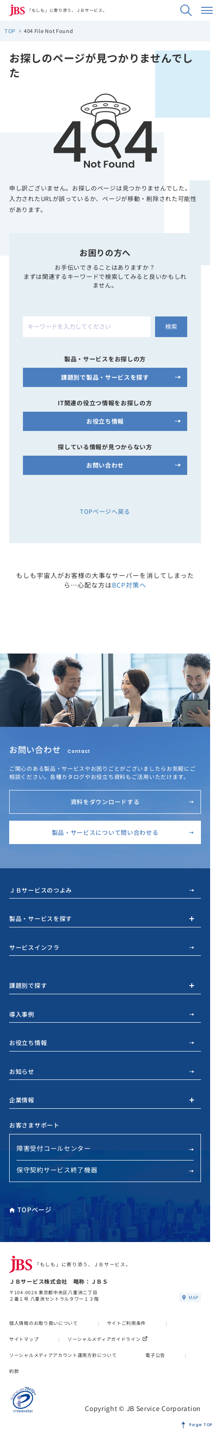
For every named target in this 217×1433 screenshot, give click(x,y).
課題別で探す (28, 985)
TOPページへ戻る (105, 511)
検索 (171, 326)
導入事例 (101, 1014)
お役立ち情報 (101, 1042)
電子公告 (155, 1354)
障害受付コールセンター (105, 1148)
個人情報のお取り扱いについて (43, 1322)
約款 (14, 1371)
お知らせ (101, 1071)
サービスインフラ (101, 947)
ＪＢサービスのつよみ (101, 890)
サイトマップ (24, 1338)
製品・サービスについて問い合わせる (123, 832)
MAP (190, 1297)
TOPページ (30, 1209)
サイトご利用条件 (126, 1322)
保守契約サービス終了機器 (105, 1169)
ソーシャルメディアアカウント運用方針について (63, 1354)
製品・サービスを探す (40, 918)
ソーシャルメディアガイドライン (107, 1338)
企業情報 (21, 1099)
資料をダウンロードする (132, 801)
